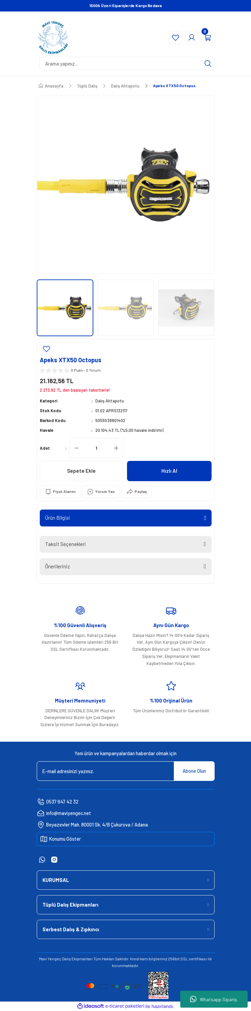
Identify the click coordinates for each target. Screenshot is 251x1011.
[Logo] (53, 37)
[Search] (127, 63)
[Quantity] (96, 448)
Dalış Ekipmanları (77, 958)
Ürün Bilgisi (57, 518)
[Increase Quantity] (116, 448)
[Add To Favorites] (46, 348)
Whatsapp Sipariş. (214, 999)
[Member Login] (191, 37)
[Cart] (208, 37)
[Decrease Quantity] (76, 448)
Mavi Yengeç (50, 958)
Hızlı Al (169, 471)
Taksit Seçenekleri (65, 544)
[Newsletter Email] (126, 771)
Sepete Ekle (81, 471)
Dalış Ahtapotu (109, 400)
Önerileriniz (57, 566)
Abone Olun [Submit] (194, 771)
